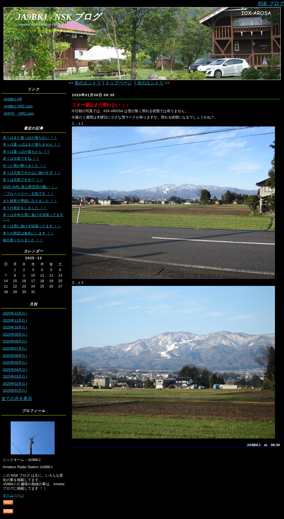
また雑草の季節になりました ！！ (30, 201)
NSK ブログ (271, 3)
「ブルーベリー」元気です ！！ (28, 194)
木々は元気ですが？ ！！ (23, 180)
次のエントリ (150, 83)
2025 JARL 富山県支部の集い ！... (30, 187)
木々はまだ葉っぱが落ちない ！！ (30, 138)
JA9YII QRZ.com (19, 113)
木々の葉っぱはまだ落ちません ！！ (32, 144)
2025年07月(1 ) (15, 348)
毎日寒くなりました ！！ (23, 240)
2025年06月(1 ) (15, 356)
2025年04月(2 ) (15, 370)
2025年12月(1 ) (15, 313)
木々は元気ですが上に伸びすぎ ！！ (32, 173)
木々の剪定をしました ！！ (25, 208)
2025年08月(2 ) (15, 341)
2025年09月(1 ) (15, 334)
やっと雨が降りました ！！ (25, 166)
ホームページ (13, 495)
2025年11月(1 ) (15, 320)
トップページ (118, 83)
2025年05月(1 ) (15, 362)
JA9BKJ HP (13, 99)
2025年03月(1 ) (15, 376)
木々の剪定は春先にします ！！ (28, 233)
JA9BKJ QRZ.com (18, 106)
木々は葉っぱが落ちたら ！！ (26, 152)
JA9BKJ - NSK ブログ (58, 17)
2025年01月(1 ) (15, 390)
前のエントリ (88, 83)
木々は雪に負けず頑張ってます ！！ (32, 226)
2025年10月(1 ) (15, 327)
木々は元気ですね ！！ (21, 158)
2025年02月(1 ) (15, 384)
